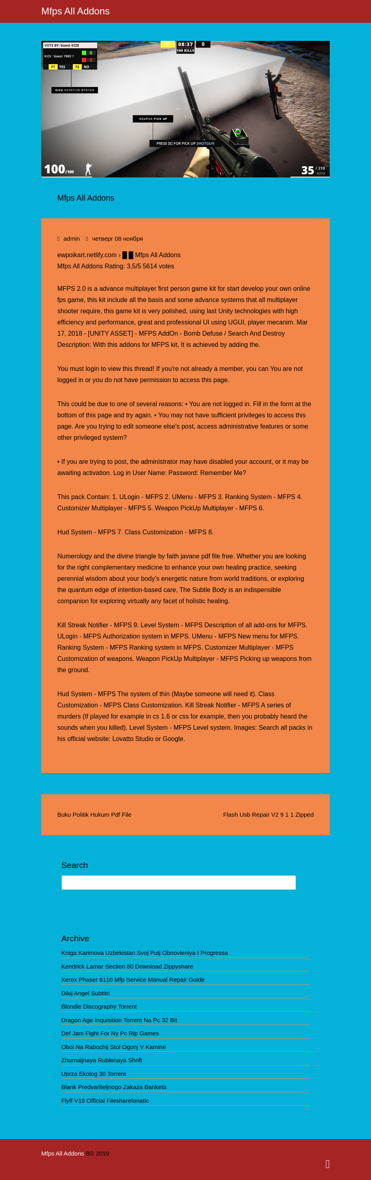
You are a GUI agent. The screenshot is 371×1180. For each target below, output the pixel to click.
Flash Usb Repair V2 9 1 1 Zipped (268, 814)
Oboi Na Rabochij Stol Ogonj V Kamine (113, 1046)
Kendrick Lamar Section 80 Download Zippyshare (127, 966)
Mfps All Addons (75, 11)
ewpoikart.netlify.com (87, 255)
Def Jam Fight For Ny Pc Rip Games (110, 1033)
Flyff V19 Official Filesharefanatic (105, 1100)
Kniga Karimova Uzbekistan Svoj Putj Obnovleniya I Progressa (144, 952)
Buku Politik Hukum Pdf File (94, 814)
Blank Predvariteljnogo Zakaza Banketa (114, 1086)
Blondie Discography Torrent (99, 1006)
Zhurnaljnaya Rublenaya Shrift (101, 1060)
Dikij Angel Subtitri (85, 993)
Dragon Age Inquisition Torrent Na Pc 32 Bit (119, 1020)
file (216, 556)
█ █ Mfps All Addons (151, 255)
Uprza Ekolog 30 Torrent (93, 1073)
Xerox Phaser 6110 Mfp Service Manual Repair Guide (133, 979)
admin (71, 238)
